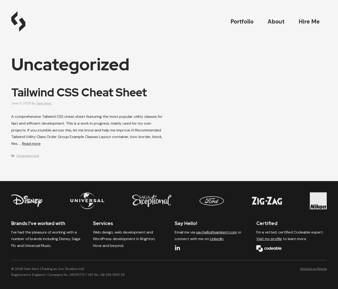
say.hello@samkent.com (216, 232)
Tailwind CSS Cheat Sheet (79, 92)
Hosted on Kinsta (313, 269)
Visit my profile (269, 238)
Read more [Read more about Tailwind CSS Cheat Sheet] (31, 143)
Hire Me (309, 21)
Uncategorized (27, 156)
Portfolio (242, 21)
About (276, 21)
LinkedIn (216, 238)
